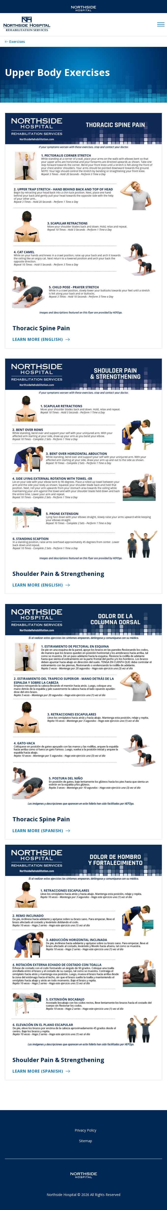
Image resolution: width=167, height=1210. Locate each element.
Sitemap (85, 1140)
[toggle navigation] (161, 24)
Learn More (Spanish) (38, 830)
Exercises (17, 41)
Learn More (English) (38, 339)
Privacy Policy (85, 1130)
